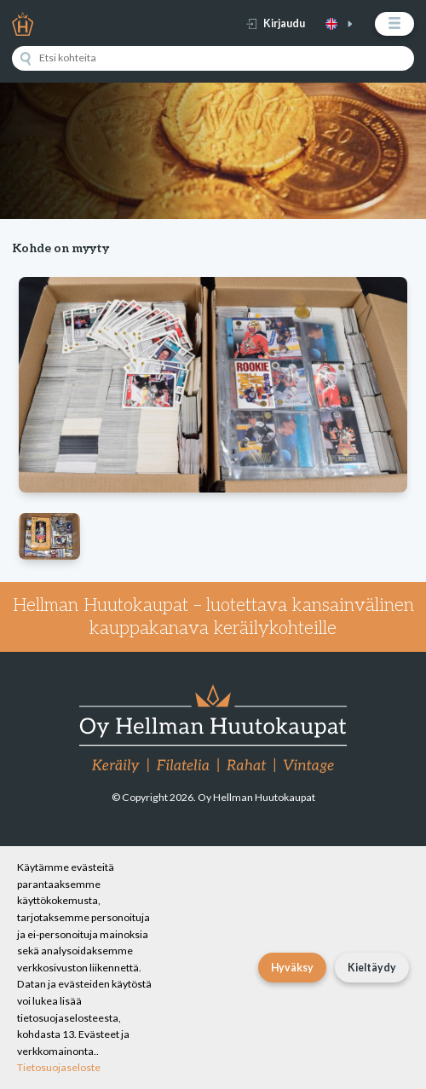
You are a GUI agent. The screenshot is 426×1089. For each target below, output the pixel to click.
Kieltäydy (372, 967)
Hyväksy (292, 967)
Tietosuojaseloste (59, 1067)
